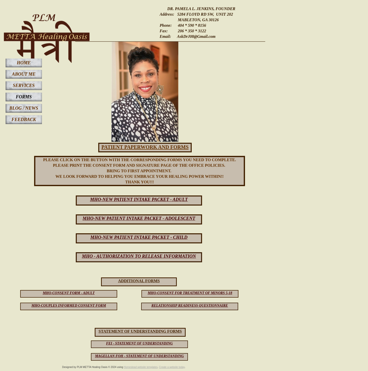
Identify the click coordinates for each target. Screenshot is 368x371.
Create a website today (172, 367)
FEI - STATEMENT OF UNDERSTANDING (139, 343)
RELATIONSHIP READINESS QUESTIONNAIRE (190, 305)
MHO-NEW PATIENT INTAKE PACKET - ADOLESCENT (139, 218)
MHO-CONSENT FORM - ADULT (69, 293)
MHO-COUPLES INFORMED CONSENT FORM (68, 305)
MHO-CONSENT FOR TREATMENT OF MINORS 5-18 (190, 293)
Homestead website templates (141, 367)
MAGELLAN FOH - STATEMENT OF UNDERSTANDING (139, 356)
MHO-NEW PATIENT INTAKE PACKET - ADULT (139, 199)
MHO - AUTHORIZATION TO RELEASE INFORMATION (139, 256)
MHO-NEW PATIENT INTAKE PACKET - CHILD (139, 237)
